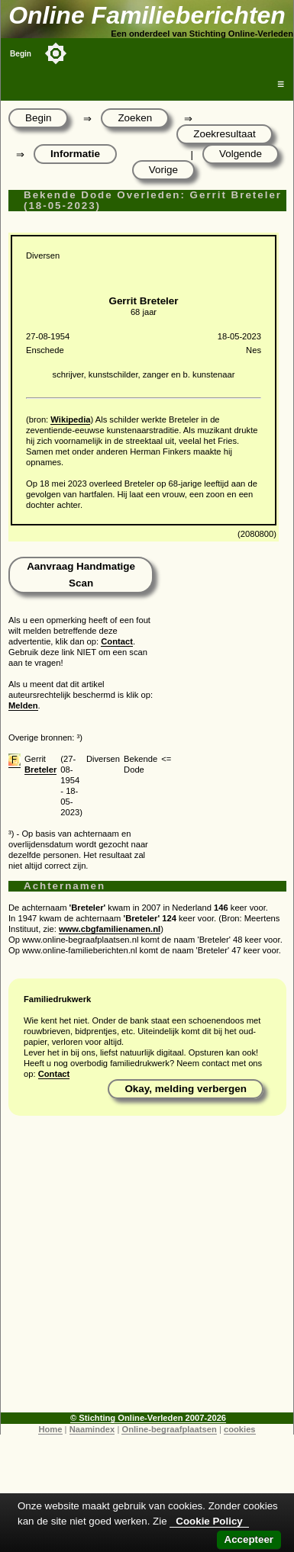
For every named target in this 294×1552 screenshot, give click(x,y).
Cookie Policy (209, 1521)
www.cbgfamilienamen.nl (109, 928)
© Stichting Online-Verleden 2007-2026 (148, 1417)
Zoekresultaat (224, 134)
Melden (23, 705)
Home (50, 1429)
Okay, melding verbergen (185, 1088)
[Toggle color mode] (55, 53)
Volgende (240, 153)
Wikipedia (70, 419)
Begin (20, 54)
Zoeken (135, 118)
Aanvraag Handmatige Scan (81, 575)
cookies (240, 1429)
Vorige (163, 169)
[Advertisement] (143, 1269)
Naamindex (92, 1429)
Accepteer (249, 1539)
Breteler (40, 769)
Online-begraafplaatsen (168, 1429)
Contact (117, 641)
